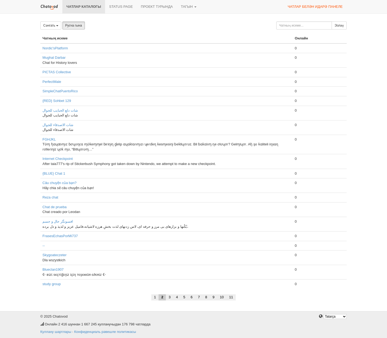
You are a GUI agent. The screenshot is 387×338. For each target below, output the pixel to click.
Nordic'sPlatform (55, 48)
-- (43, 246)
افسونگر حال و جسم (57, 221)
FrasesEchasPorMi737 (60, 236)
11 (231, 297)
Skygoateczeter (54, 255)
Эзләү (339, 25)
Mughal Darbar (54, 58)
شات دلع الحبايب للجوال (60, 110)
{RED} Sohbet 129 (56, 101)
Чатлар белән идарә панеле (315, 7)
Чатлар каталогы (83, 7)
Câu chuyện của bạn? (59, 183)
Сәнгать (50, 25)
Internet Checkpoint (57, 159)
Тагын (188, 7)
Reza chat (50, 197)
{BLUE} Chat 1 (53, 173)
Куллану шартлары (55, 332)
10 (222, 297)
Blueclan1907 (53, 269)
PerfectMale (51, 82)
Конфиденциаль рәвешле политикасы (105, 332)
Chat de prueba (54, 207)
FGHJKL (49, 139)
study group (51, 284)
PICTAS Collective (56, 72)
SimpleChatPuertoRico (60, 91)
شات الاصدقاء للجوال (57, 125)
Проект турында (157, 7)
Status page (121, 7)
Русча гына (73, 25)
